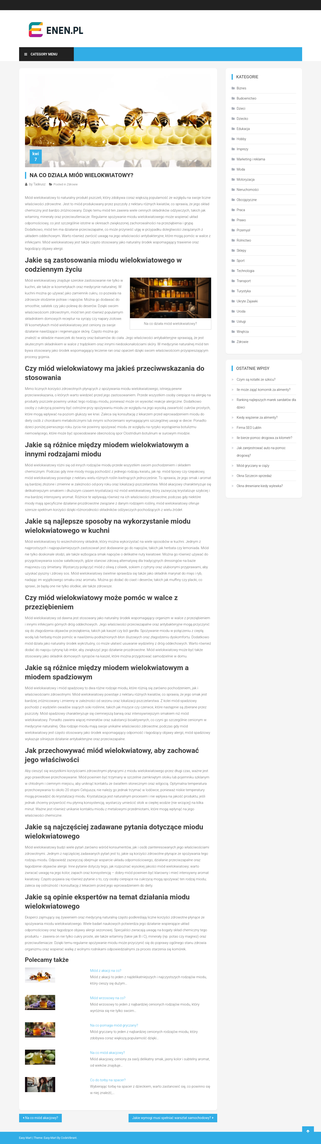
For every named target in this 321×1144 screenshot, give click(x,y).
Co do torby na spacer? (108, 1080)
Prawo (241, 220)
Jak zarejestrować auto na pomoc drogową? (261, 451)
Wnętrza (243, 332)
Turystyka (244, 291)
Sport (241, 261)
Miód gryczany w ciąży (253, 466)
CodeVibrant (68, 1138)
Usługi (241, 321)
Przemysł (243, 230)
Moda (241, 169)
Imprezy (242, 149)
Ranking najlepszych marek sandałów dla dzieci (266, 403)
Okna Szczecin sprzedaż (254, 476)
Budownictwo (246, 98)
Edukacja (243, 129)
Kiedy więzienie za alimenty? (257, 417)
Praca (241, 210)
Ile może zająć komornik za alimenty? (264, 390)
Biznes (241, 88)
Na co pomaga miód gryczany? (114, 1025)
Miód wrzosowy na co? (107, 998)
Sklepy (241, 250)
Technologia (245, 271)
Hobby (241, 139)
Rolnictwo (244, 240)
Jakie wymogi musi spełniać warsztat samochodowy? (171, 1118)
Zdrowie (72, 184)
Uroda (241, 311)
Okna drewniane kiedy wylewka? (260, 486)
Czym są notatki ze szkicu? (256, 379)
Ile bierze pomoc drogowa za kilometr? (264, 438)
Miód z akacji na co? (105, 971)
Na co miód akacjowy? (107, 1053)
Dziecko (242, 119)
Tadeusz (39, 184)
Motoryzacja (246, 179)
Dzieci (241, 108)
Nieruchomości (248, 190)
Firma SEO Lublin (249, 428)
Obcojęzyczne (247, 200)
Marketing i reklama (251, 159)
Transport (244, 281)
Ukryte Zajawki (247, 301)
